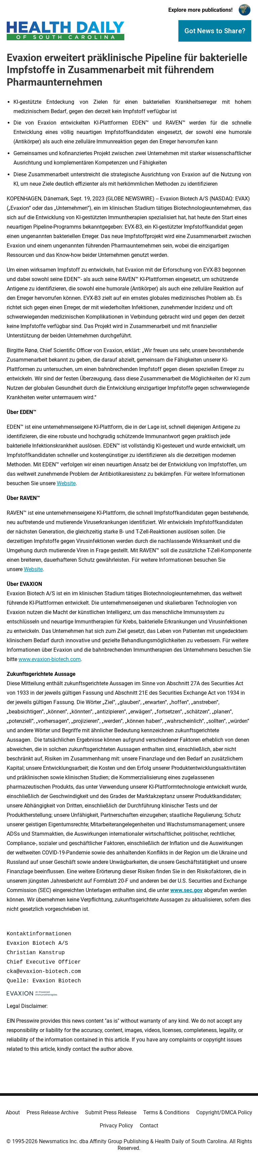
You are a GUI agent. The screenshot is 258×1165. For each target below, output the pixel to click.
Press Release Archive (52, 1112)
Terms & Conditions (166, 1112)
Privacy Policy (116, 1125)
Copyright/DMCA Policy (224, 1112)
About (13, 1112)
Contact (149, 1125)
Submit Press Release (110, 1112)
